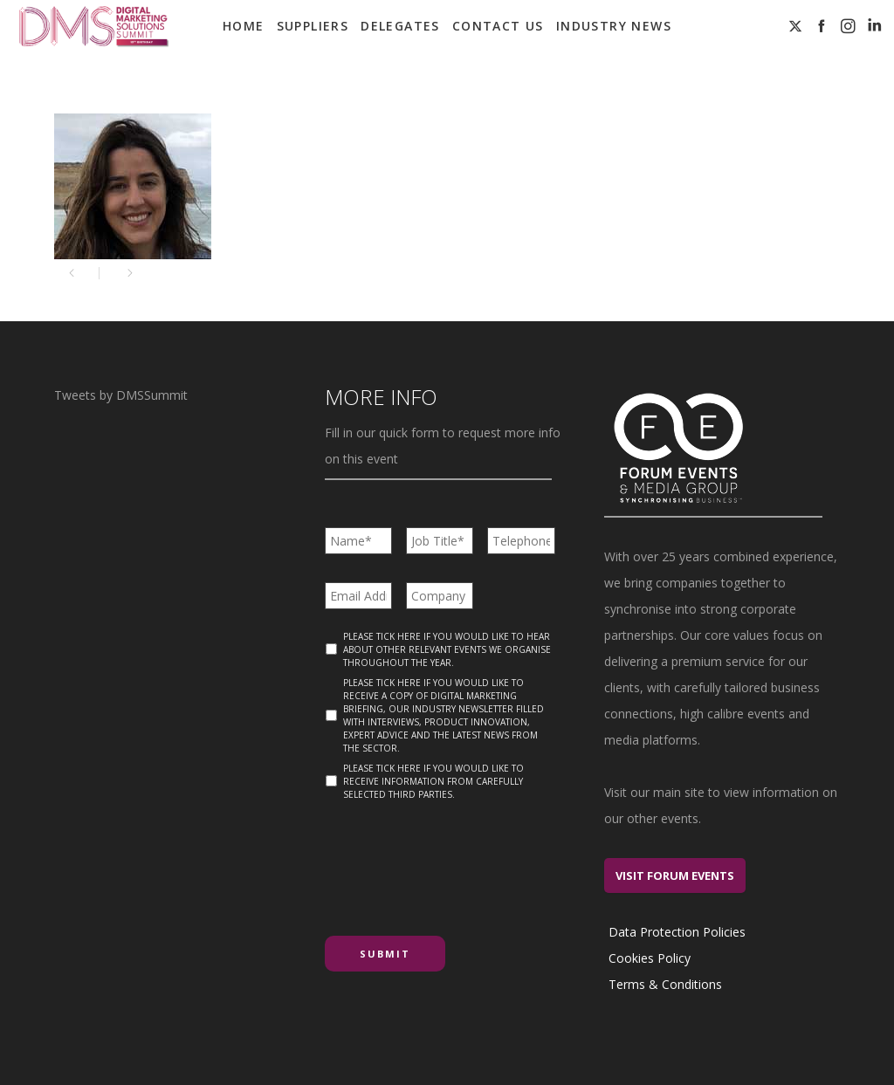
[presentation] (457, 861)
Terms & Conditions (665, 984)
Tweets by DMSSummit (121, 395)
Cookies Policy (650, 958)
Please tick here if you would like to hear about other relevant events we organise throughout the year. (447, 649)
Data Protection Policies (677, 932)
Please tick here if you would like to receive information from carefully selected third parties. (433, 781)
